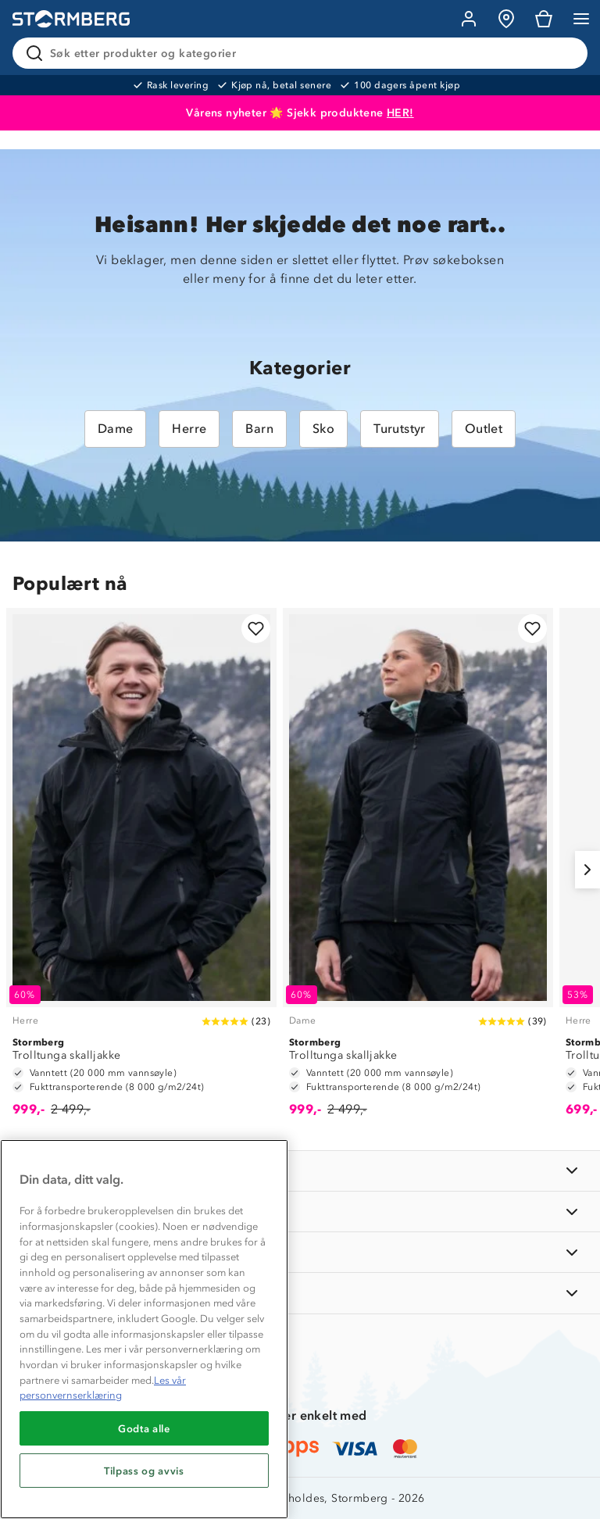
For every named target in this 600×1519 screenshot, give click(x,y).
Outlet (483, 428)
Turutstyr (399, 428)
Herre (189, 428)
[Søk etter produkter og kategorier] (303, 53)
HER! (400, 113)
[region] (144, 1329)
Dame (116, 428)
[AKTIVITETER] (300, 1293)
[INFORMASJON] (300, 1171)
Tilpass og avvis (144, 1470)
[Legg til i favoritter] (255, 628)
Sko (323, 428)
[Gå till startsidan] (71, 19)
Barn (259, 428)
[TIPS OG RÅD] (300, 1252)
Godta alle (144, 1428)
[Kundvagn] (543, 19)
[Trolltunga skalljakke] (141, 869)
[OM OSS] (300, 1211)
